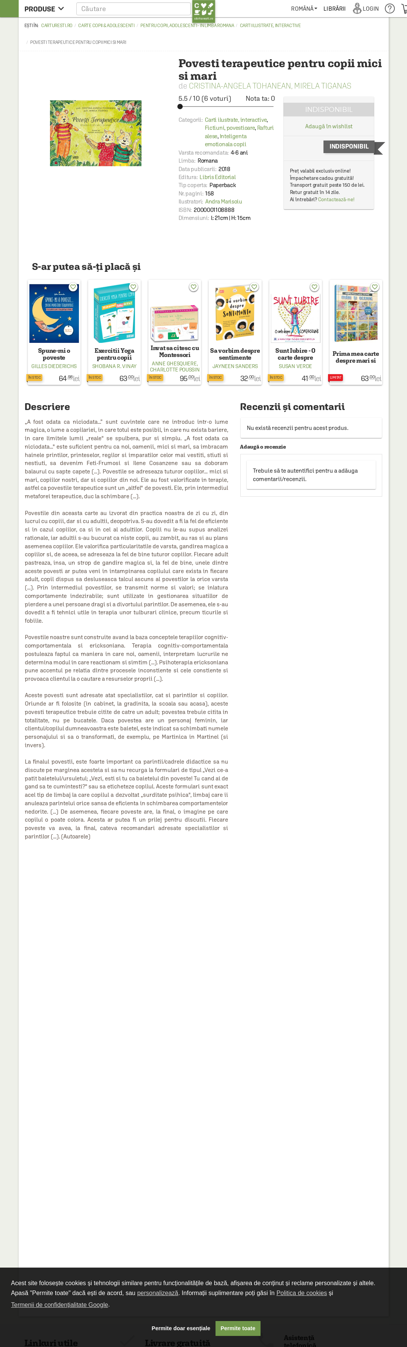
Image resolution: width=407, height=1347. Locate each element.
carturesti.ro (56, 25)
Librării (334, 8)
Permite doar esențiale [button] (181, 1328)
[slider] (226, 106)
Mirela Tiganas (322, 85)
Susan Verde (295, 366)
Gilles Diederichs (54, 366)
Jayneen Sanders (235, 366)
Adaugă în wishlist (328, 126)
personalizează (158, 1293)
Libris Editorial (217, 177)
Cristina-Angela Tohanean (240, 85)
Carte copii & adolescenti (106, 25)
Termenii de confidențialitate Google (59, 1305)
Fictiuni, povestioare (230, 127)
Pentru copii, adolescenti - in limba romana (187, 25)
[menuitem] (304, 8)
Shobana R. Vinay (114, 366)
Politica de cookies (302, 1293)
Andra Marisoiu (223, 201)
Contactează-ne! (336, 199)
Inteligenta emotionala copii (226, 140)
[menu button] (46, 8)
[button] (146, 8)
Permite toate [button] (237, 1328)
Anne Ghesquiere (174, 363)
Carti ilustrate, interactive (270, 25)
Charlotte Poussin (175, 370)
